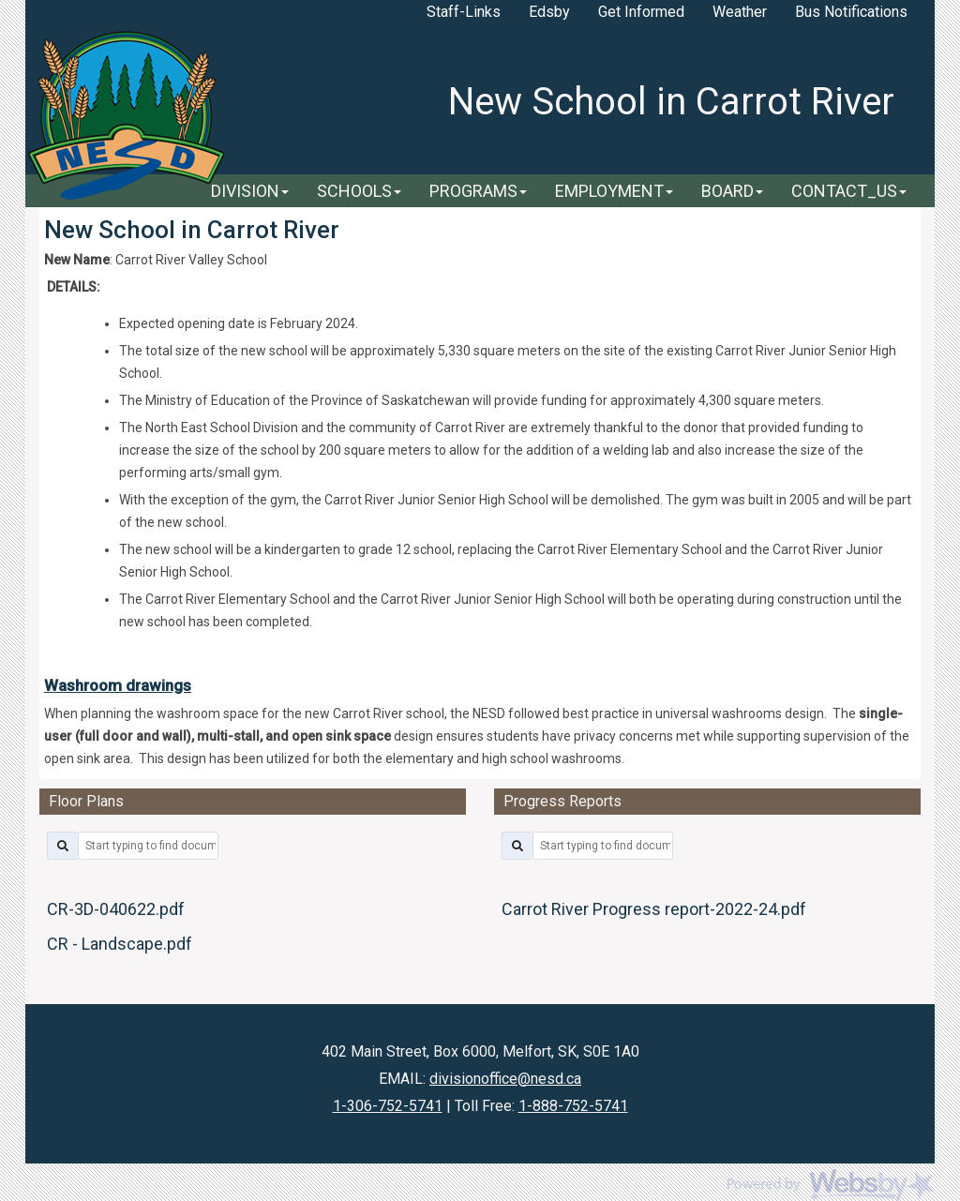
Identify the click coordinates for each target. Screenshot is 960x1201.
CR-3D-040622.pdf (116, 909)
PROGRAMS (478, 191)
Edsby (549, 12)
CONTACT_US (849, 191)
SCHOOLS (359, 191)
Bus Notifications (851, 12)
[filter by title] (148, 846)
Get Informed (641, 12)
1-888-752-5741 (573, 1106)
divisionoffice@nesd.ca (505, 1079)
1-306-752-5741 (387, 1106)
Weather (739, 12)
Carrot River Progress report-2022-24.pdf (654, 909)
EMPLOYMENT (614, 191)
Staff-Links (464, 12)
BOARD (732, 191)
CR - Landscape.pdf (119, 943)
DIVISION (250, 191)
